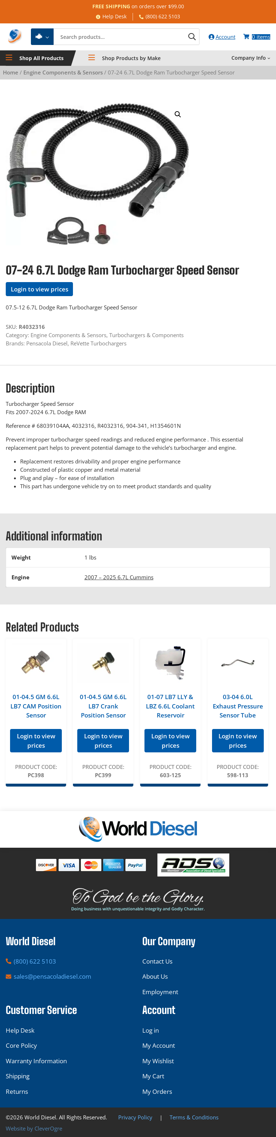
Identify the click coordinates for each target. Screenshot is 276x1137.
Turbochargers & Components (146, 335)
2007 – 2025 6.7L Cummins (118, 577)
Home (10, 73)
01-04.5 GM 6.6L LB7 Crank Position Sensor (103, 707)
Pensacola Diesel (47, 344)
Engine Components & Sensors (63, 73)
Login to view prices (39, 290)
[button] (177, 115)
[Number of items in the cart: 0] (256, 37)
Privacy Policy (135, 1117)
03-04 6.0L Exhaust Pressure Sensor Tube (238, 707)
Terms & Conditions (194, 1117)
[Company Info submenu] (268, 59)
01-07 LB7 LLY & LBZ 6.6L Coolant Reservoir (170, 707)
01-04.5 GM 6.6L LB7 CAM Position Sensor (35, 707)
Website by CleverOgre (34, 1128)
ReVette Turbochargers (98, 344)
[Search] (188, 37)
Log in (150, 1030)
